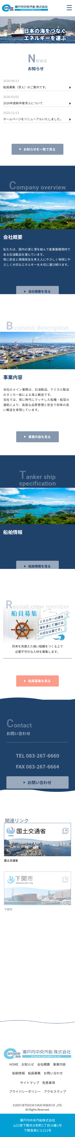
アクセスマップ (55, 1091)
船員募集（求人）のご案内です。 (25, 87)
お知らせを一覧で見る (40, 156)
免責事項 (48, 1082)
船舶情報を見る (39, 573)
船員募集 (34, 1073)
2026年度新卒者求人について (23, 103)
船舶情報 (18, 1073)
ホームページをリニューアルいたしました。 (33, 119)
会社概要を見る (39, 299)
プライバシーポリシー (25, 1091)
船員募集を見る (39, 688)
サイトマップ (29, 1082)
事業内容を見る (39, 444)
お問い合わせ (40, 790)
